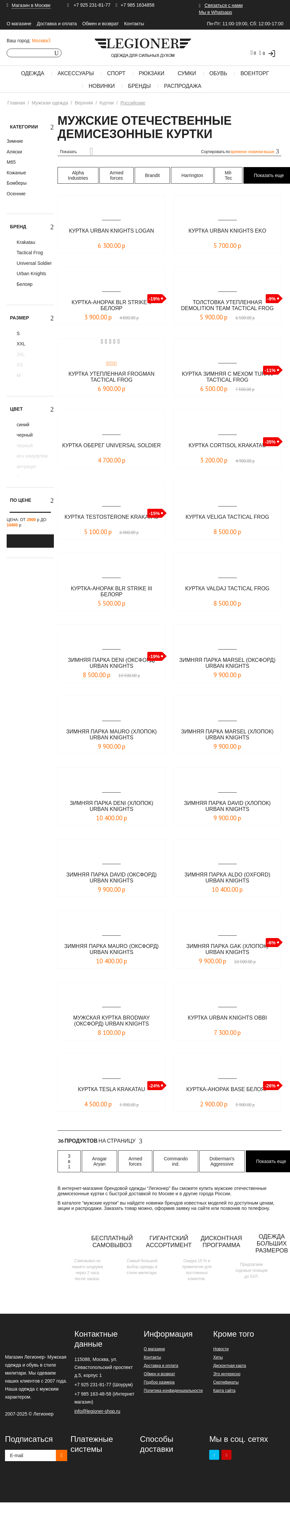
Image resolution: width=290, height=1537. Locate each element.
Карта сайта (224, 1390)
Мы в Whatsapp (215, 12)
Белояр (24, 284)
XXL (20, 343)
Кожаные (16, 172)
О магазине (19, 23)
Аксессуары (76, 73)
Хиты (218, 1357)
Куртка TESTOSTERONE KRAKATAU (112, 517)
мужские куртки (100, 1203)
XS (19, 364)
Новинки (101, 86)
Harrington (192, 175)
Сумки (187, 73)
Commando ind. (176, 1161)
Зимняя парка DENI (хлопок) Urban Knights (111, 806)
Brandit (152, 175)
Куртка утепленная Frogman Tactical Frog (112, 377)
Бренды (139, 86)
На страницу (100, 1141)
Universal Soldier (33, 263)
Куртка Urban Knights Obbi (227, 1018)
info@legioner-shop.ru (97, 1411)
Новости (220, 1349)
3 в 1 (69, 1161)
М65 (11, 162)
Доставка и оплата (57, 23)
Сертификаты (226, 1382)
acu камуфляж (31, 456)
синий (22, 424)
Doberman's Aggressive (222, 1161)
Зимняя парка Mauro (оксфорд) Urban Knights (111, 949)
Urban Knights (30, 273)
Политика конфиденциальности (173, 1390)
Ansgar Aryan (99, 1161)
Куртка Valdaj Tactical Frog (227, 588)
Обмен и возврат (100, 23)
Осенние (16, 193)
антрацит (26, 466)
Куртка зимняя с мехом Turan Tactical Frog (227, 377)
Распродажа (182, 86)
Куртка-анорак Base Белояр (227, 1089)
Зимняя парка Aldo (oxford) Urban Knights (227, 877)
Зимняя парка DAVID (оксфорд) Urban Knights (111, 877)
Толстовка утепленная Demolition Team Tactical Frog (227, 305)
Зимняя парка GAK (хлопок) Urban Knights (227, 949)
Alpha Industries (78, 175)
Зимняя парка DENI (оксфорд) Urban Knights (111, 663)
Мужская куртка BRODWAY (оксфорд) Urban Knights (111, 1021)
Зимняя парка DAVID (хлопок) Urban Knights (227, 806)
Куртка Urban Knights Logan (111, 231)
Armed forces (116, 175)
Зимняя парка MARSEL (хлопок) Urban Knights (227, 734)
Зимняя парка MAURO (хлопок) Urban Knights (111, 734)
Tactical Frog (29, 252)
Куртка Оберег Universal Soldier (111, 445)
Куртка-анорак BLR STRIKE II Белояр (111, 305)
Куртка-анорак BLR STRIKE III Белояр (111, 591)
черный (24, 435)
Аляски (14, 151)
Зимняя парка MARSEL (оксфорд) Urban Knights (227, 663)
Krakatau (25, 242)
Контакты (134, 23)
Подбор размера (159, 1382)
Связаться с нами (224, 5)
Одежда (32, 73)
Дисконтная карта (229, 1365)
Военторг (254, 73)
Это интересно (226, 1374)
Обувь (218, 73)
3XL (20, 354)
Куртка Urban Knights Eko (227, 231)
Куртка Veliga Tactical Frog (227, 517)
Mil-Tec (228, 175)
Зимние (15, 141)
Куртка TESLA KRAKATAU (111, 1089)
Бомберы (17, 183)
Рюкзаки (151, 73)
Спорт (116, 73)
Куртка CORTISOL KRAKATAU (227, 445)
